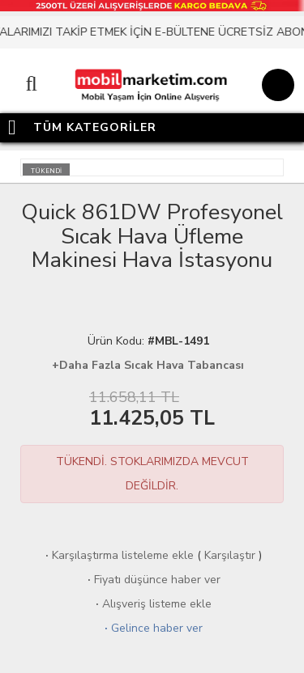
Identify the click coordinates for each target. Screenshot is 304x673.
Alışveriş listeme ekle (152, 604)
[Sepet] (275, 87)
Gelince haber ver (152, 628)
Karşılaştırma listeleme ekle (118, 555)
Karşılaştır (229, 555)
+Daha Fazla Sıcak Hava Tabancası (148, 365)
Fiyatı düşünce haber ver (152, 579)
